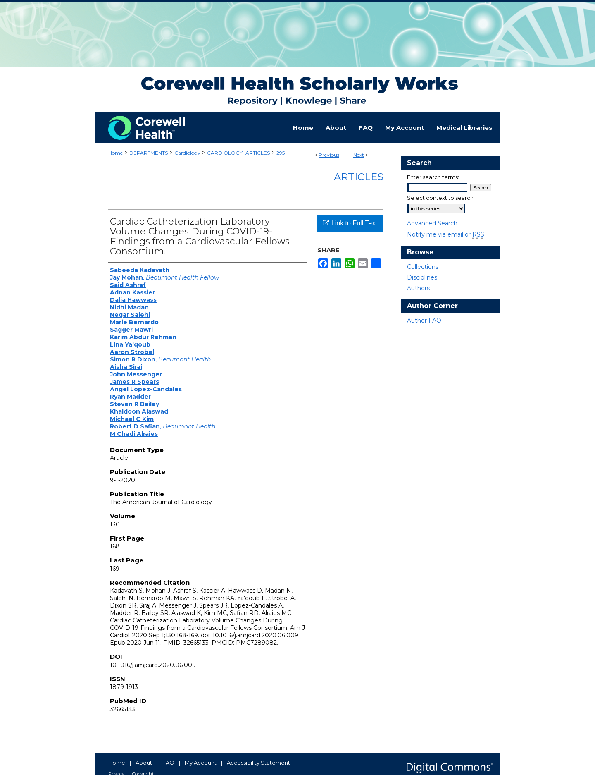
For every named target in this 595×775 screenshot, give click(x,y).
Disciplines (422, 277)
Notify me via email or (445, 234)
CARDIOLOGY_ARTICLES (238, 153)
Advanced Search (432, 223)
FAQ (168, 762)
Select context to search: (441, 197)
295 (280, 153)
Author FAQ (424, 320)
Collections (422, 266)
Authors (418, 288)
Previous (329, 155)
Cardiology (187, 153)
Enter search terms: (433, 177)
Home (115, 153)
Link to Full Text (350, 223)
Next (358, 155)
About (144, 762)
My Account (201, 762)
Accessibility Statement (258, 762)
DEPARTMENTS (148, 153)
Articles (358, 177)
